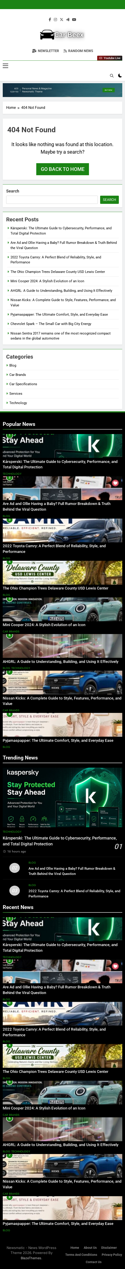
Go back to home (62, 169)
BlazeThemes (31, 1258)
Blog (12, 365)
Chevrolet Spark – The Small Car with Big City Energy (50, 324)
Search (12, 191)
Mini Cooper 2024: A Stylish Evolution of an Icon (47, 281)
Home (74, 1248)
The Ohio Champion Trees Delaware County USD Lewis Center (57, 272)
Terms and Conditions (81, 1255)
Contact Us (94, 1262)
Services (15, 394)
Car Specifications (23, 384)
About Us (90, 1248)
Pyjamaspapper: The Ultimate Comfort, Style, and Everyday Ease (59, 314)
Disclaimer (109, 1248)
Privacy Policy (112, 1255)
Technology (18, 403)
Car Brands (17, 375)
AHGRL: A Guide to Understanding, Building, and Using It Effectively (61, 291)
